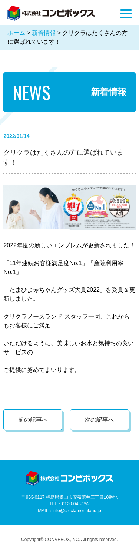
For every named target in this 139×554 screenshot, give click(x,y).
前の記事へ (33, 419)
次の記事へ (99, 419)
